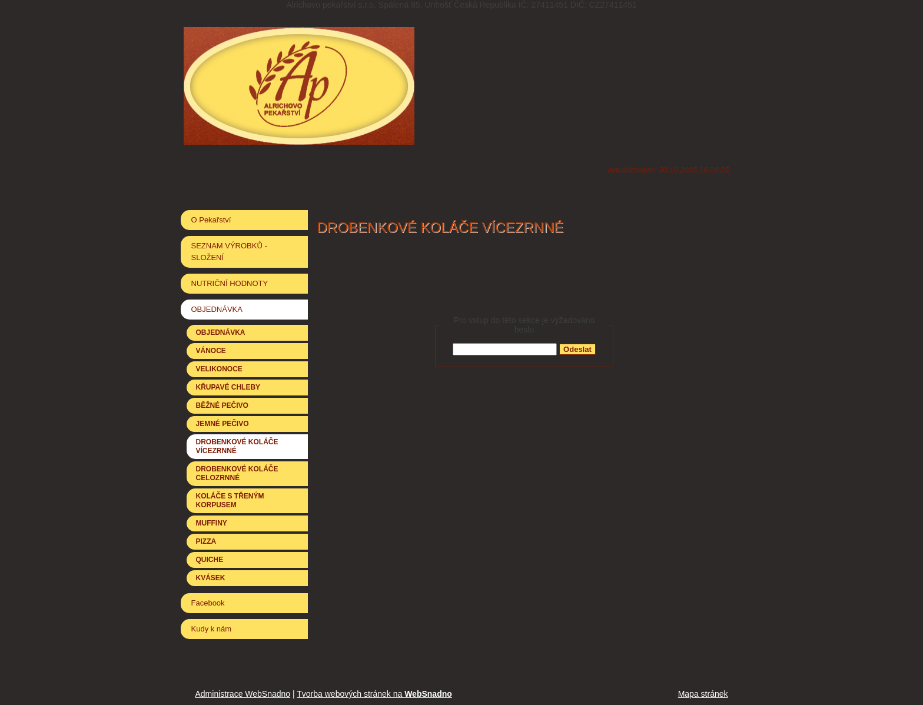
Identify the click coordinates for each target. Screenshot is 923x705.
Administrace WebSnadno (243, 694)
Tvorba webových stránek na (374, 694)
